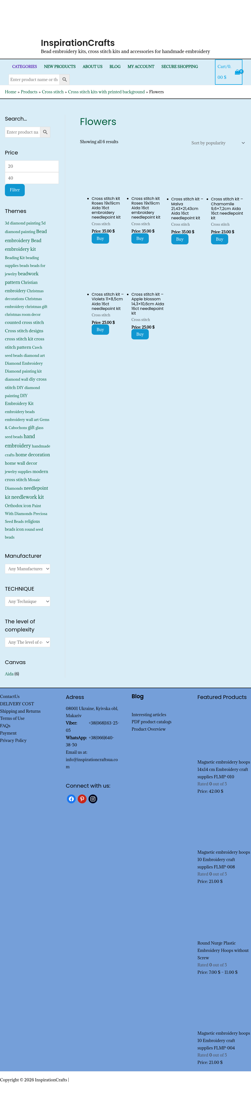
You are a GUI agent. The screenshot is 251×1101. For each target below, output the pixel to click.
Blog (115, 66)
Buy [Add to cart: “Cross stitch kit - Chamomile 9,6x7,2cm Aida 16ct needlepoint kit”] (220, 239)
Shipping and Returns (20, 711)
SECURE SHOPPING (179, 66)
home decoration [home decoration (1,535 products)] (32, 455)
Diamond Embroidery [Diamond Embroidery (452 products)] (24, 363)
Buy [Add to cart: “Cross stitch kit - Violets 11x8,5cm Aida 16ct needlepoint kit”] (100, 329)
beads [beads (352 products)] (24, 265)
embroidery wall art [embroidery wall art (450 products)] (22, 419)
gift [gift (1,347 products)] (31, 427)
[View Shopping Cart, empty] (228, 72)
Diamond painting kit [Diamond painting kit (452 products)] (23, 371)
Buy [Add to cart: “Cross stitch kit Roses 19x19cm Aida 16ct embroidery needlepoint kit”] (100, 238)
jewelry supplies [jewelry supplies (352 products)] (18, 471)
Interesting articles (149, 714)
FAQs (5, 725)
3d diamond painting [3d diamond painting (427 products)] (22, 223)
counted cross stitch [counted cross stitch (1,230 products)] (24, 322)
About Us (92, 66)
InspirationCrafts (78, 43)
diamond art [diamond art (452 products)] (34, 355)
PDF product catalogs (152, 722)
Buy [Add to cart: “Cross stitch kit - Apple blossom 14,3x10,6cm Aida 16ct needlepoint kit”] (140, 334)
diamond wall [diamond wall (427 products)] (16, 379)
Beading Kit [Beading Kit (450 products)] (15, 257)
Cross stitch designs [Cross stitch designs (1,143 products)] (24, 331)
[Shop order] (217, 143)
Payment (8, 733)
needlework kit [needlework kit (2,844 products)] (27, 497)
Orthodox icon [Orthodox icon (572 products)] (18, 505)
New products (59, 66)
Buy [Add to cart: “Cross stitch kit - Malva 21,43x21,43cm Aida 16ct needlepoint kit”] (180, 239)
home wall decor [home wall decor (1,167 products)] (21, 463)
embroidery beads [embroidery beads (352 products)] (20, 411)
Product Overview (149, 729)
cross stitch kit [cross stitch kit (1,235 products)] (19, 339)
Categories (24, 66)
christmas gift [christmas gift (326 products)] (36, 306)
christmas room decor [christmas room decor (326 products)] (23, 314)
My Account (141, 66)
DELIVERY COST (17, 704)
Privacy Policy (13, 740)
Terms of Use (12, 718)
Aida (9, 674)
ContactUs (10, 696)
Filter (15, 190)
